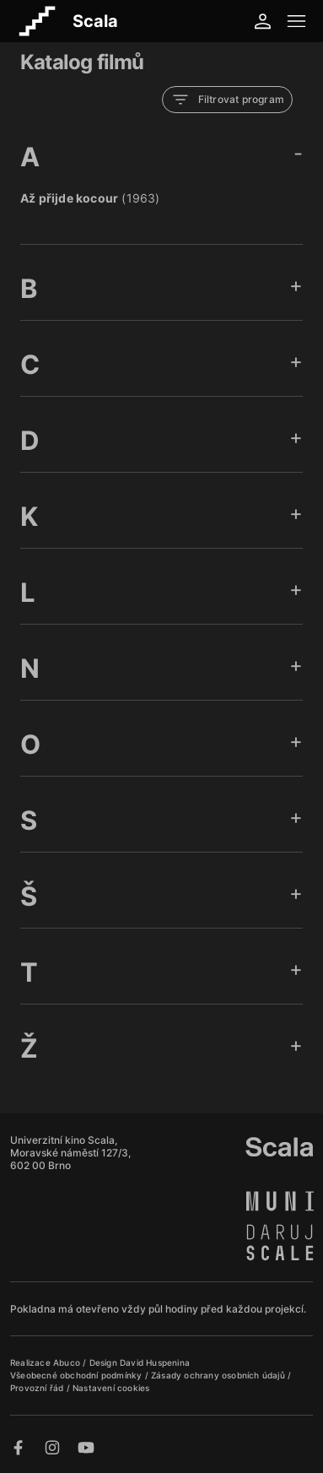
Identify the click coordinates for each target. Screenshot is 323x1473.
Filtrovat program (227, 99)
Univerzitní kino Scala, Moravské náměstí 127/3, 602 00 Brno (70, 1153)
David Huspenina (155, 1362)
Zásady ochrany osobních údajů (219, 1375)
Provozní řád (38, 1388)
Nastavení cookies (111, 1388)
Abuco (66, 1362)
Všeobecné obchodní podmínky (77, 1375)
